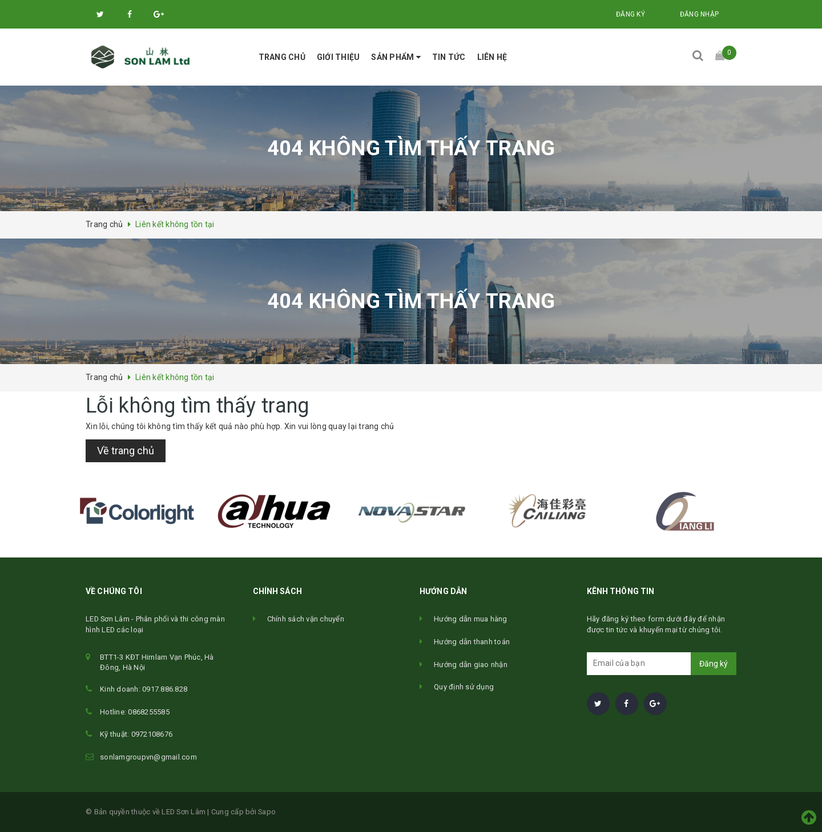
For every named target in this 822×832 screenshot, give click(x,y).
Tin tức (449, 57)
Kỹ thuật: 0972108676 (136, 734)
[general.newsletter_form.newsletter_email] (662, 663)
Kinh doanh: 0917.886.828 (143, 689)
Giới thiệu (338, 57)
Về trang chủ (125, 451)
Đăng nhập (699, 14)
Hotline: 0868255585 (135, 712)
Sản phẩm (396, 57)
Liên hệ (492, 57)
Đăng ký (630, 14)
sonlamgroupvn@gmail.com (148, 757)
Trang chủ (282, 57)
